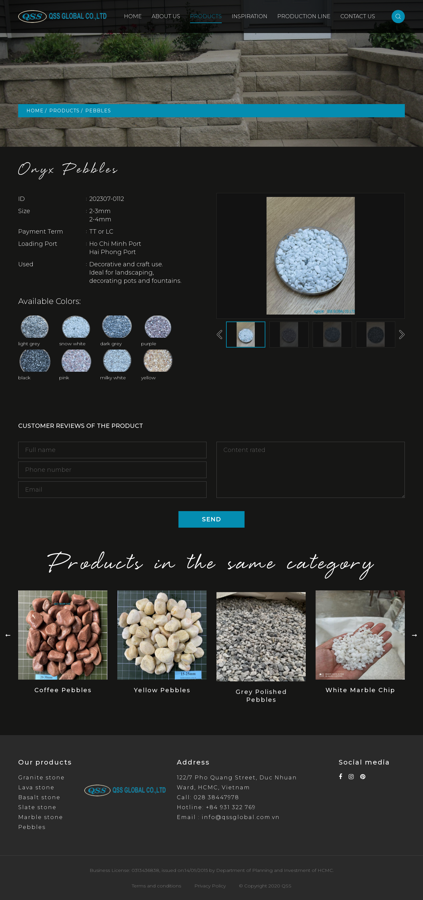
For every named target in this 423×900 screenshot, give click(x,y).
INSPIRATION (249, 16)
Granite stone (41, 777)
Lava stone (36, 787)
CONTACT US (357, 16)
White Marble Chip (360, 697)
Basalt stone (39, 797)
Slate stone (37, 807)
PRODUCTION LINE (303, 16)
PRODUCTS (206, 16)
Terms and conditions (156, 886)
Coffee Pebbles (63, 699)
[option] (310, 256)
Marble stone (40, 817)
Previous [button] (219, 334)
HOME (133, 16)
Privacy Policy (210, 886)
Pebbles (32, 827)
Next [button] (401, 334)
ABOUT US (166, 16)
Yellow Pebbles (162, 702)
